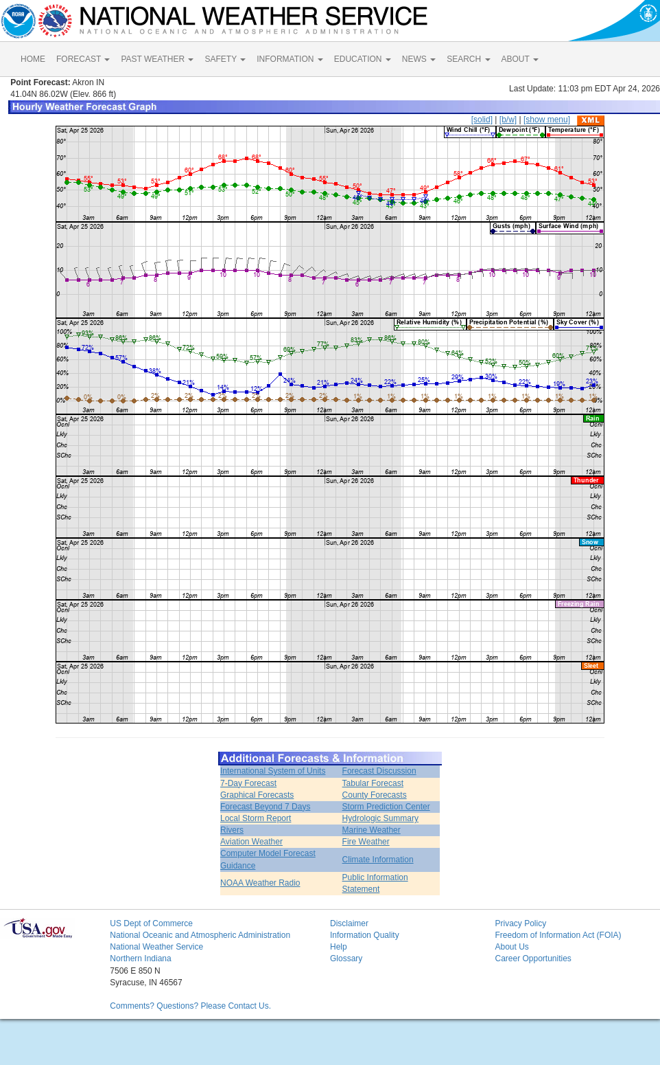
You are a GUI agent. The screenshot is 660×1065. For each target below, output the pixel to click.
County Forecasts (374, 795)
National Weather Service (156, 947)
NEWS (419, 59)
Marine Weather (371, 830)
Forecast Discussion (379, 771)
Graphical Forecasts (257, 795)
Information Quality (364, 935)
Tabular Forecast (372, 783)
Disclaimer (349, 923)
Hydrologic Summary (380, 818)
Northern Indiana (140, 958)
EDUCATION (362, 59)
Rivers (232, 830)
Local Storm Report (255, 818)
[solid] (482, 119)
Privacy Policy (520, 923)
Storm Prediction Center (386, 806)
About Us (511, 947)
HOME (33, 59)
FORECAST (83, 59)
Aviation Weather (251, 842)
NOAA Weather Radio (260, 883)
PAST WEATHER (157, 59)
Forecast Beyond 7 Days (265, 806)
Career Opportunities (533, 958)
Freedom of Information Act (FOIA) (558, 935)
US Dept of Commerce (151, 923)
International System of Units (272, 771)
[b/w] (508, 119)
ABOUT (520, 59)
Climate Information (378, 859)
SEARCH (468, 59)
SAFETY (225, 59)
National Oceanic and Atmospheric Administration (200, 935)
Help (338, 947)
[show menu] (546, 119)
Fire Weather (366, 842)
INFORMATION (289, 59)
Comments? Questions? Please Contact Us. (190, 1006)
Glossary (346, 958)
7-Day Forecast (248, 783)
